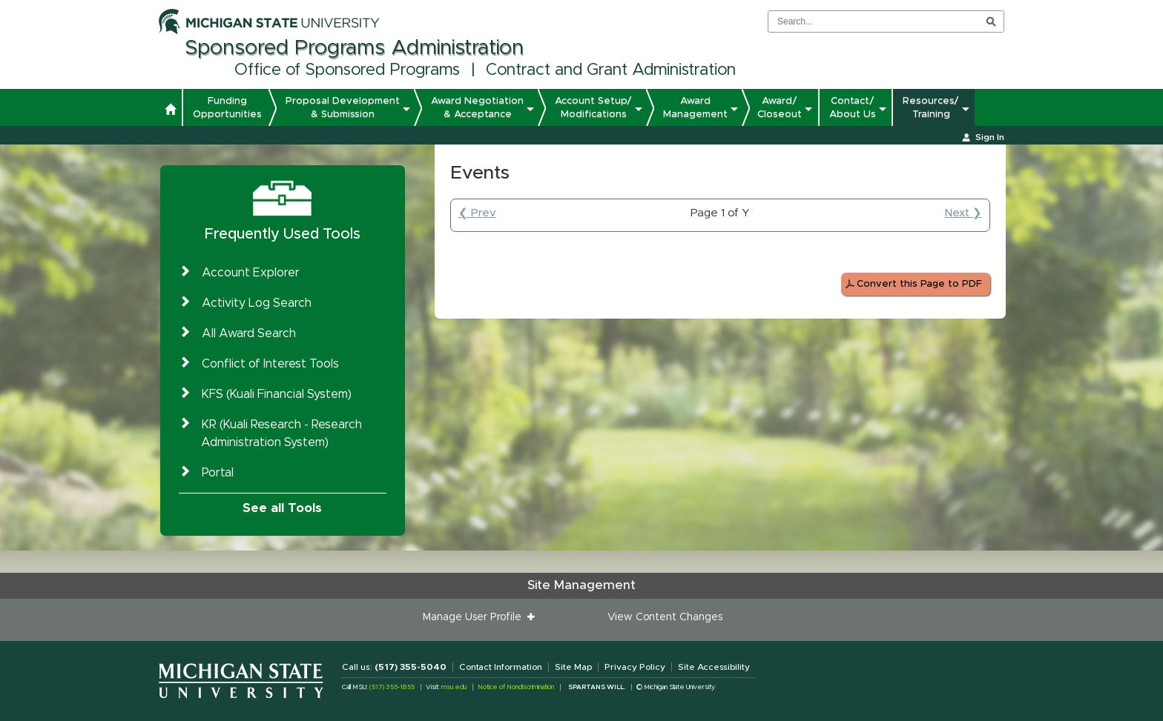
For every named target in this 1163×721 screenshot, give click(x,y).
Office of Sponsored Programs (347, 70)
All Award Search (249, 333)
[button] (170, 111)
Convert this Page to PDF (919, 284)
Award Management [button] (695, 107)
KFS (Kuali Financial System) (277, 394)
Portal (218, 473)
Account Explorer (251, 273)
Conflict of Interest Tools (270, 364)
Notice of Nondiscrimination (516, 687)
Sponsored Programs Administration (354, 48)
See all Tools (282, 508)
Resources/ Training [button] (931, 107)
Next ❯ (963, 213)
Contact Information (500, 666)
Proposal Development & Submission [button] (343, 107)
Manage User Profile (475, 617)
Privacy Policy (634, 666)
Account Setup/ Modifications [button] (593, 107)
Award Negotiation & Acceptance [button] (477, 107)
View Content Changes (664, 617)
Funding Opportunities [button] (227, 107)
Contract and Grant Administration (611, 70)
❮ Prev (477, 213)
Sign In (989, 137)
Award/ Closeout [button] (779, 107)
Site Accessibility (714, 666)
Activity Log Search (257, 303)
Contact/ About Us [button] (852, 107)
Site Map (573, 666)
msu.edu (454, 687)
